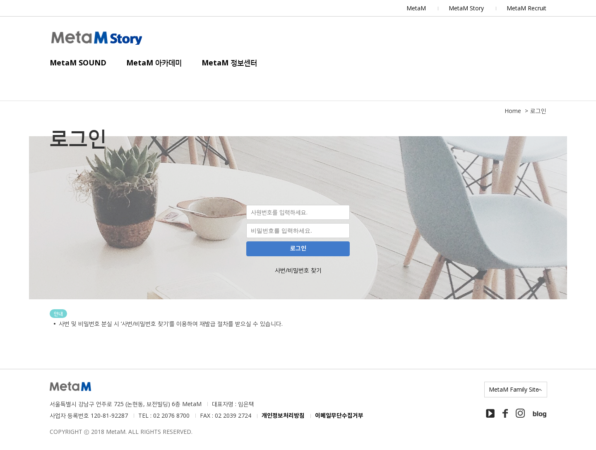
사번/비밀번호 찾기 (298, 270)
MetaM (416, 8)
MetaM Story (466, 8)
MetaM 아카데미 (154, 62)
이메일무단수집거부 (339, 415)
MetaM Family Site (514, 389)
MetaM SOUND (78, 62)
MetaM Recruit (526, 8)
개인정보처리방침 (283, 415)
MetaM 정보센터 (229, 62)
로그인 (298, 248)
